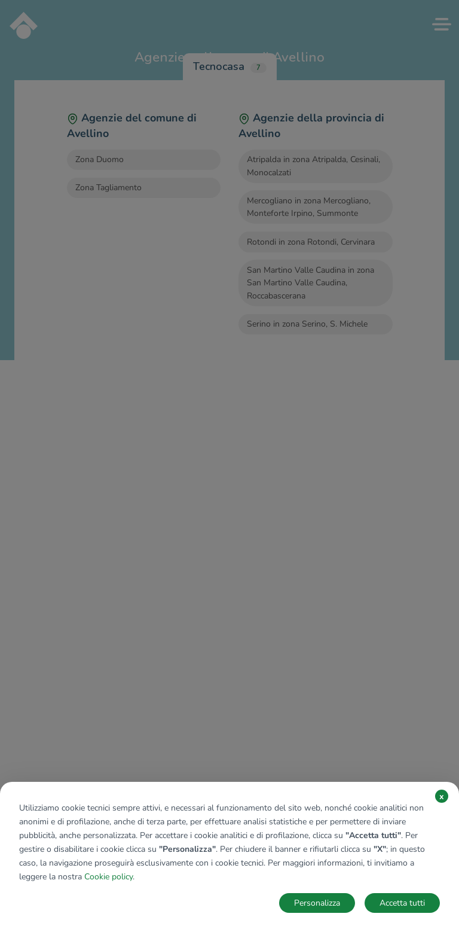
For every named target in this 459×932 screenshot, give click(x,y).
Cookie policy (108, 876)
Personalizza (317, 903)
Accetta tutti (402, 903)
